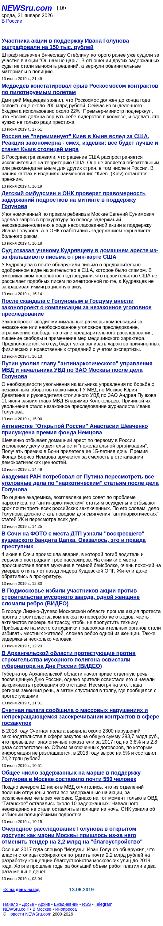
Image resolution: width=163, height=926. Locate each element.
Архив (44, 904)
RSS (86, 904)
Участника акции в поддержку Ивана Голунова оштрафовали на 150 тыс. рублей (65, 44)
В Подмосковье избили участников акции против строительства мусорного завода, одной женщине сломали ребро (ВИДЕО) (71, 597)
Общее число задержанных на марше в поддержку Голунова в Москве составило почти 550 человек (71, 776)
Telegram (104, 904)
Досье (28, 904)
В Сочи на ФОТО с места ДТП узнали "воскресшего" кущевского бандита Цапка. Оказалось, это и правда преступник (74, 540)
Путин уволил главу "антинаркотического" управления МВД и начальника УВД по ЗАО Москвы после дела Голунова (77, 369)
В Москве (42, 909)
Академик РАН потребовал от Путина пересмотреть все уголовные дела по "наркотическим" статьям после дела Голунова (80, 483)
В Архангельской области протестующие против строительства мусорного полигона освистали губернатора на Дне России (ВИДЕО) (69, 659)
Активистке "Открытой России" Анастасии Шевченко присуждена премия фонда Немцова (75, 429)
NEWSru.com (27, 8)
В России (12, 21)
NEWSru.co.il (16, 909)
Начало (10, 904)
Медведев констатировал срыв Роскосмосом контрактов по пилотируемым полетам (80, 89)
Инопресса (66, 909)
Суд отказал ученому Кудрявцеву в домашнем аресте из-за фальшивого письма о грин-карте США (80, 253)
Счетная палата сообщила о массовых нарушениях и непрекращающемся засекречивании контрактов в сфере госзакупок (80, 716)
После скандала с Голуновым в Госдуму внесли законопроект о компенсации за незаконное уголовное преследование (77, 307)
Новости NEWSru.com (29, 914)
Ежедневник (66, 904)
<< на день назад (21, 889)
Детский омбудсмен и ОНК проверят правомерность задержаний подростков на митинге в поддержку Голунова (74, 199)
